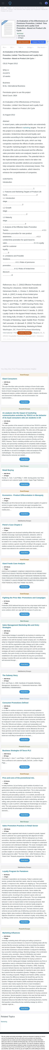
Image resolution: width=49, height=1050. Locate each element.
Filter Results (42, 47)
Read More (24, 402)
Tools (20, 47)
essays (9, 7)
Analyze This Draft (38, 42)
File (4, 47)
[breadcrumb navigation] (24, 9)
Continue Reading (24, 333)
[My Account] (47, 3)
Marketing (4, 1021)
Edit (12, 47)
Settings (30, 47)
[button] (3, 2)
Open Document (23, 42)
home (2, 7)
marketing (26, 128)
